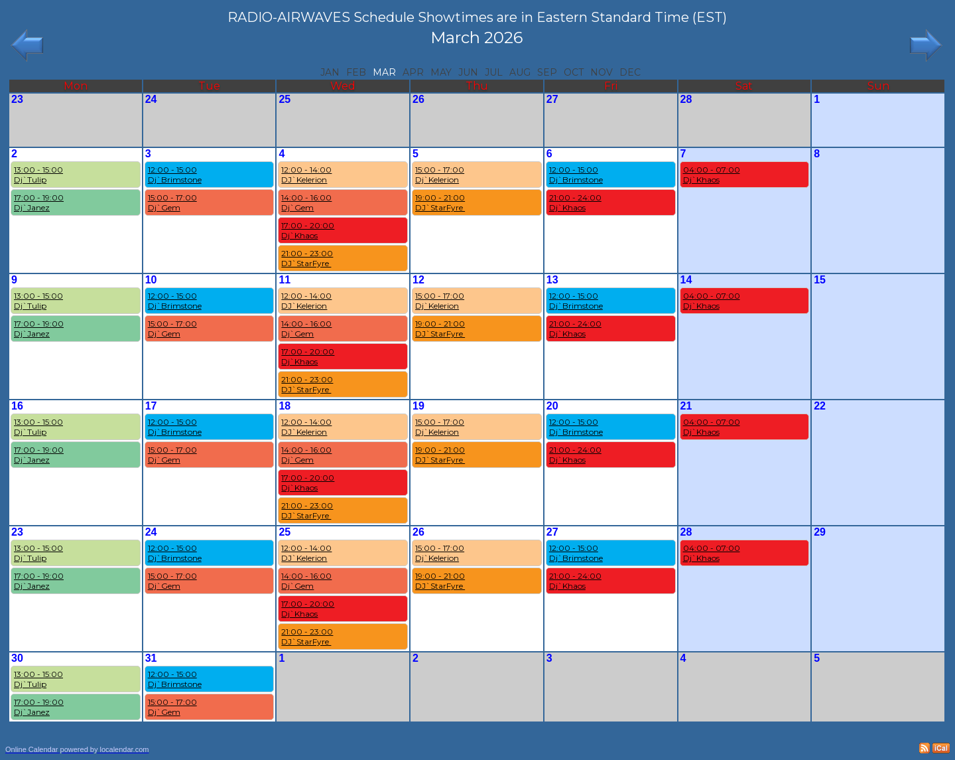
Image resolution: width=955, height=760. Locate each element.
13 (552, 279)
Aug (520, 72)
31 (151, 658)
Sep (547, 72)
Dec (630, 72)
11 (284, 279)
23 (17, 99)
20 (552, 406)
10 (151, 279)
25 (284, 99)
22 (820, 406)
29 (820, 532)
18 (284, 406)
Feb (356, 72)
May (441, 72)
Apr (413, 72)
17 (151, 406)
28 (686, 99)
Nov (601, 72)
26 (418, 99)
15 (820, 279)
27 (552, 99)
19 (418, 406)
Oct (574, 72)
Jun (468, 72)
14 (686, 279)
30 (17, 658)
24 (151, 99)
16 (17, 406)
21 (686, 406)
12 (418, 279)
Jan (330, 72)
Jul (494, 72)
